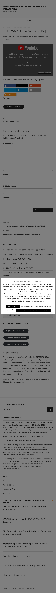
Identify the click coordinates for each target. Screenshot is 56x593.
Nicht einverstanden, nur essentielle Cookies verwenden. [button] (33, 310)
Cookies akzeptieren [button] (12, 306)
